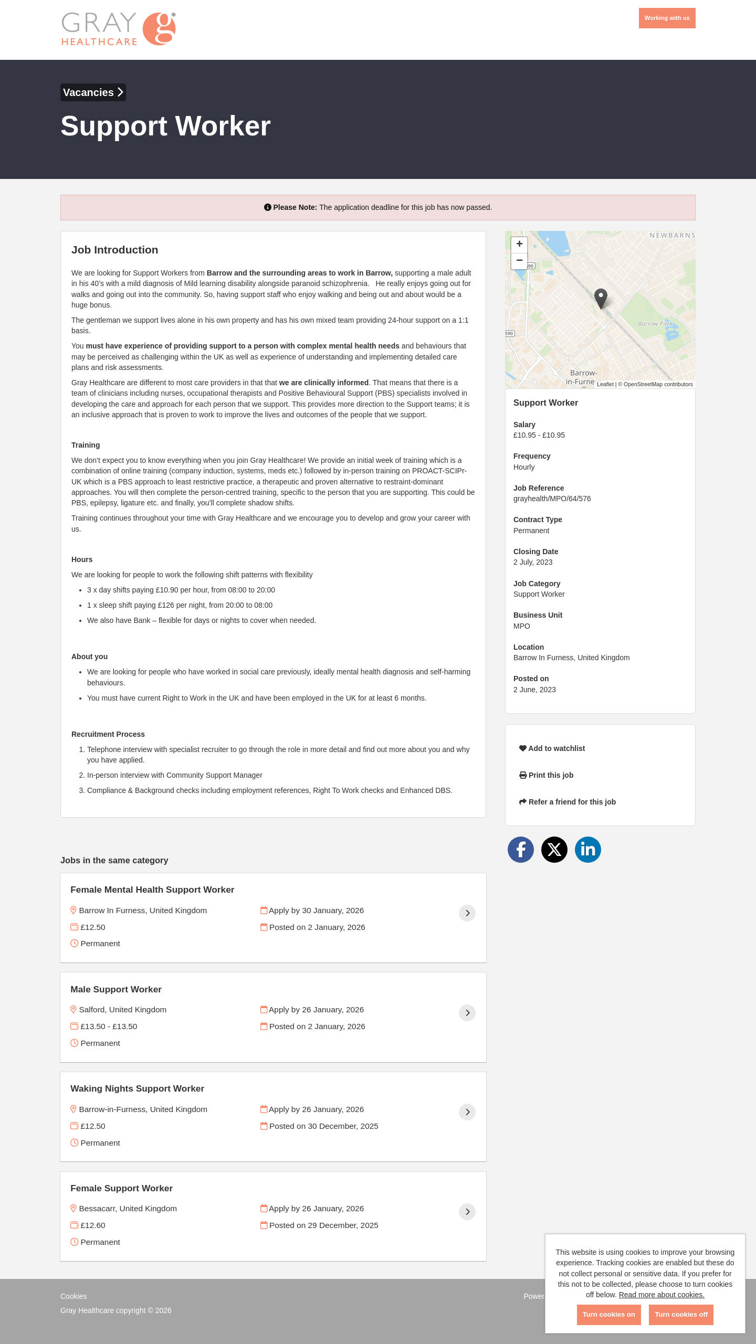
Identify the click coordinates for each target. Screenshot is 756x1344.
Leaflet (605, 384)
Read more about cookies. (662, 1294)
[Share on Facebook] (521, 850)
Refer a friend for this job (567, 802)
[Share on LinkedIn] (588, 850)
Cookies (73, 1296)
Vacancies (93, 92)
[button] (600, 299)
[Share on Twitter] (554, 850)
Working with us (667, 18)
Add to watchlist (552, 748)
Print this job (546, 775)
